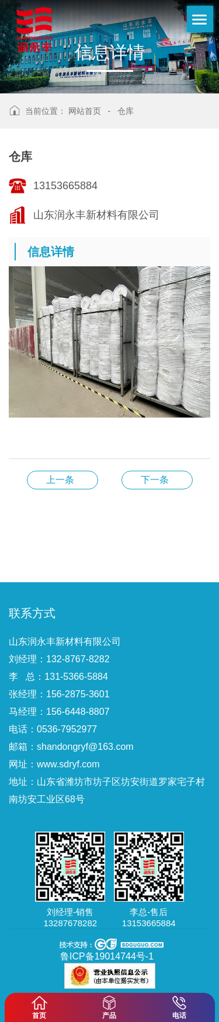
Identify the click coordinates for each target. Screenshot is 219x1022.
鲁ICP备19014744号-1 (107, 956)
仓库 (125, 111)
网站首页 (84, 111)
